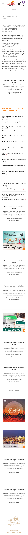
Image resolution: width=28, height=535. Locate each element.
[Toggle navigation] (3, 4)
